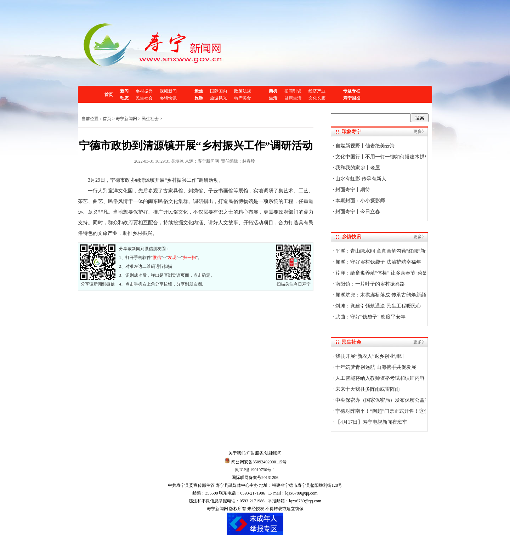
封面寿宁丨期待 (352, 189)
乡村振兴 (144, 91)
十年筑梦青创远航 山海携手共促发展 (375, 367)
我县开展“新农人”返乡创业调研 (369, 356)
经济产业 (316, 91)
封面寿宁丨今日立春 (357, 211)
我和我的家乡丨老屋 (357, 167)
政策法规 (242, 91)
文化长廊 (316, 98)
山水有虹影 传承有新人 (360, 178)
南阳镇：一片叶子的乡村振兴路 (369, 284)
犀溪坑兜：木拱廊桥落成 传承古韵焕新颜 (380, 295)
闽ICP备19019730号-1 (255, 469)
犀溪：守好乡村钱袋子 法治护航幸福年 (377, 262)
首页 (108, 94)
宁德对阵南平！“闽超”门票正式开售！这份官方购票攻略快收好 (404, 411)
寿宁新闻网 (126, 118)
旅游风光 (218, 98)
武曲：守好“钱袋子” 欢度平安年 (370, 317)
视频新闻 (168, 91)
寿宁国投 (351, 98)
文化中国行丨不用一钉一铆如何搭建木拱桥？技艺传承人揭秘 (402, 156)
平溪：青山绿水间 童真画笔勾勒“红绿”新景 (382, 251)
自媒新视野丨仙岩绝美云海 (364, 145)
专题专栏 (351, 91)
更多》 (419, 131)
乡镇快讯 (168, 98)
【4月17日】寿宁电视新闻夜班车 (371, 422)
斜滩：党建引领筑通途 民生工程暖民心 (377, 306)
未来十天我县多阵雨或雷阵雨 (367, 389)
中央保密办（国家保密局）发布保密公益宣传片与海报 (394, 400)
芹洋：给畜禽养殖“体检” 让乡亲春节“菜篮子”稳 (387, 273)
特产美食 (242, 98)
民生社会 (144, 98)
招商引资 (292, 91)
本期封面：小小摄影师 (359, 200)
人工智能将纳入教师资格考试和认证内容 (379, 378)
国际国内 (218, 91)
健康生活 (292, 98)
